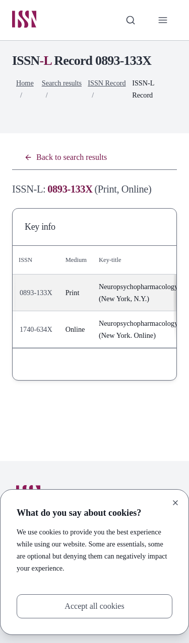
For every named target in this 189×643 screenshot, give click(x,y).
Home (25, 83)
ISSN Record (106, 83)
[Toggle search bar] (130, 20)
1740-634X (36, 329)
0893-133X (36, 293)
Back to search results (65, 157)
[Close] (175, 503)
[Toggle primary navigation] (163, 20)
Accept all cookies (94, 606)
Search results (62, 83)
